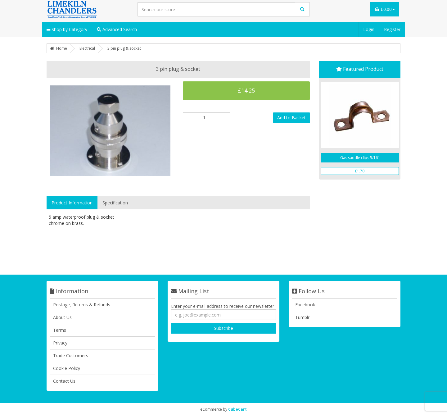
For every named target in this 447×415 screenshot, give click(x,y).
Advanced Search (117, 29)
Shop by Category (67, 29)
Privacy (60, 343)
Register (392, 29)
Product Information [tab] (72, 203)
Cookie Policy (66, 368)
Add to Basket (291, 118)
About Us (62, 317)
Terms (59, 330)
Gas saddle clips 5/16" (359, 157)
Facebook (305, 305)
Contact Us (64, 381)
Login (368, 29)
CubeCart (237, 409)
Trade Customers (70, 355)
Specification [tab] (115, 203)
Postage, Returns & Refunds (81, 305)
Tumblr (302, 317)
